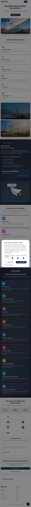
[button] (8, 265)
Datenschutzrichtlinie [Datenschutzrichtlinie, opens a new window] (8, 253)
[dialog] (15, 253)
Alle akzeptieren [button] (21, 262)
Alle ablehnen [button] (10, 262)
